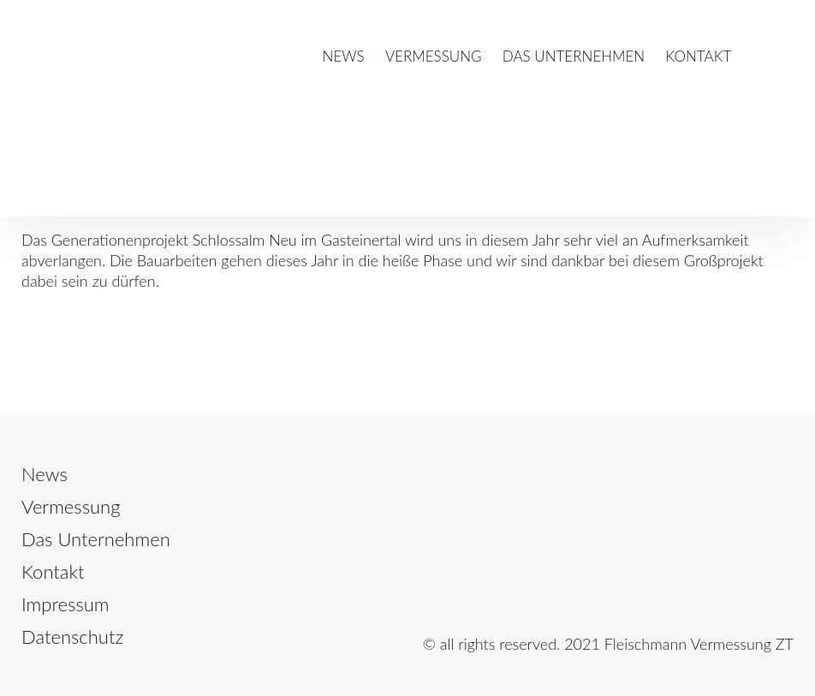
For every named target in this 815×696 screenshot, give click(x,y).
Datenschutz (72, 636)
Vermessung (433, 56)
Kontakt (699, 56)
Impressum (65, 604)
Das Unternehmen (574, 56)
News (344, 56)
